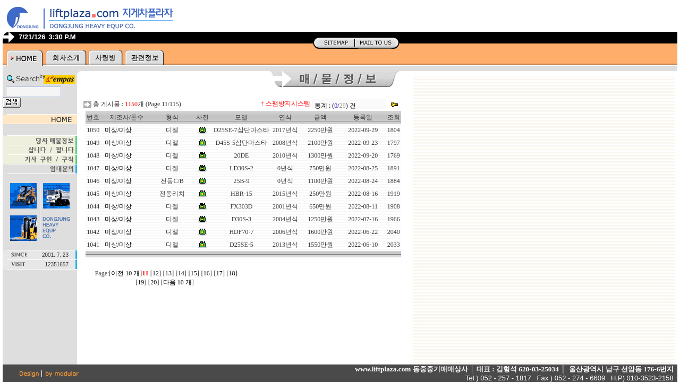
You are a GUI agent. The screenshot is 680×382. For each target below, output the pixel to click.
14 (181, 273)
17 (219, 273)
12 (155, 273)
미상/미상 (118, 130)
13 (168, 273)
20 (153, 282)
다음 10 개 (177, 282)
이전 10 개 (125, 273)
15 (194, 273)
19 (141, 282)
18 (232, 273)
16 (206, 273)
